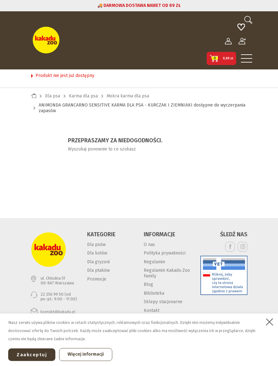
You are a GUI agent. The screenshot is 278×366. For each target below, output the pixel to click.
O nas (149, 244)
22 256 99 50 (52, 294)
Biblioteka (154, 293)
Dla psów (96, 244)
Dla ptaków (98, 270)
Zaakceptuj (32, 355)
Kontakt (151, 310)
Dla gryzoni (98, 262)
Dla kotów (97, 253)
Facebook (230, 247)
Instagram (242, 247)
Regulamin (154, 262)
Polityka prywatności (165, 253)
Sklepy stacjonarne (163, 301)
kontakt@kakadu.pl (58, 311)
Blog (148, 284)
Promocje (96, 279)
